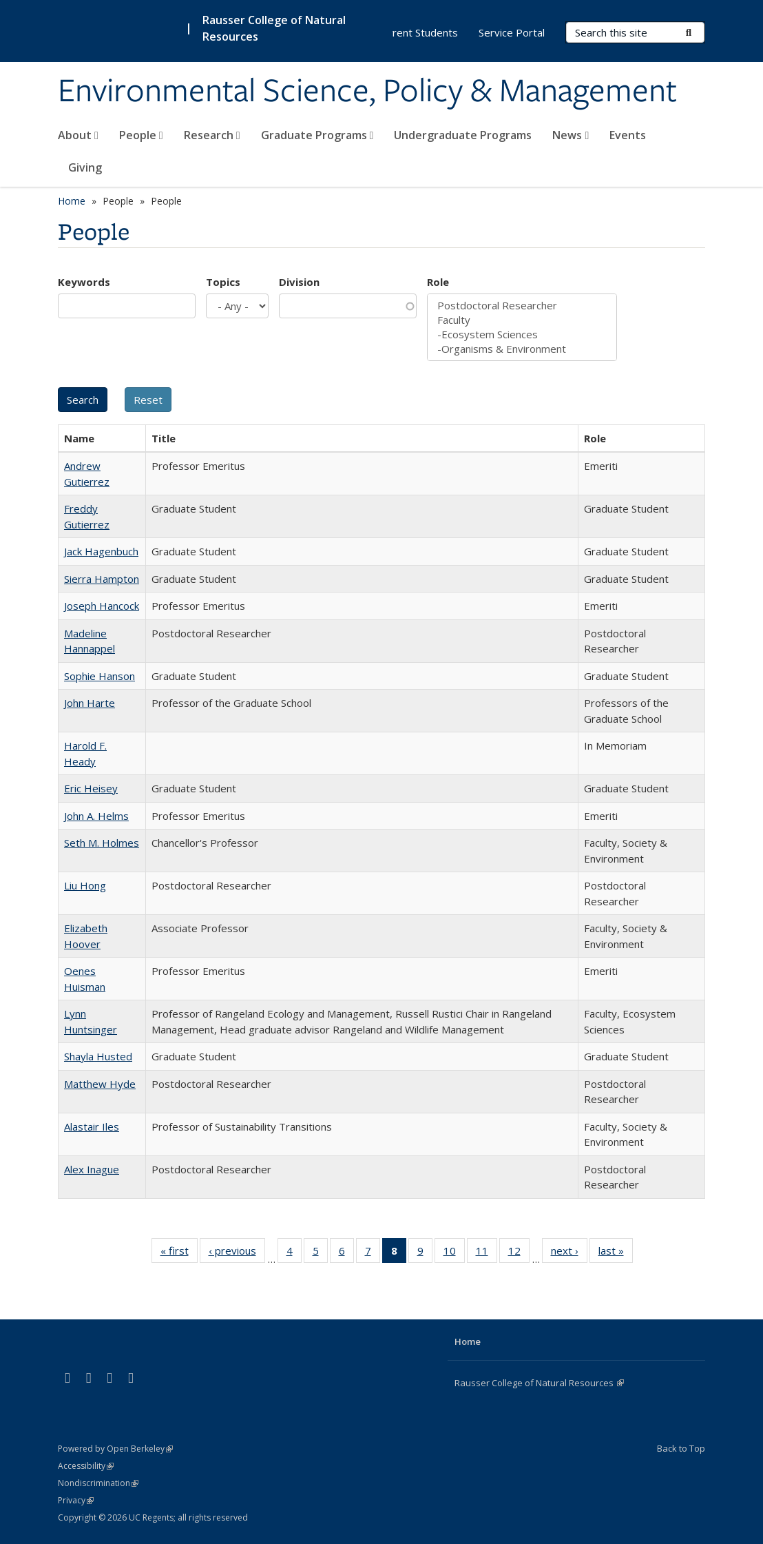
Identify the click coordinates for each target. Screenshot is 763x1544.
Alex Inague (91, 1169)
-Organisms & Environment (522, 349)
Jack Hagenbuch (101, 551)
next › (569, 1253)
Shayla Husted (98, 1056)
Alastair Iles (91, 1126)
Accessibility (86, 1466)
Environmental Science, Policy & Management (367, 91)
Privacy (76, 1500)
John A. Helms (96, 816)
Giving (85, 167)
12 (519, 1253)
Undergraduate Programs (463, 135)
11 (486, 1253)
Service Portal (512, 32)
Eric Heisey (91, 788)
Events (627, 135)
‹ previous (237, 1253)
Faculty (522, 320)
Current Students (417, 32)
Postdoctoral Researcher (522, 305)
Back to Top (681, 1448)
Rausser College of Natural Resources (539, 1383)
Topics (223, 282)
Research (212, 135)
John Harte (89, 703)
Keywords (84, 282)
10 (454, 1253)
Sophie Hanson (99, 676)
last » (615, 1253)
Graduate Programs (317, 135)
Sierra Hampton (101, 579)
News (570, 135)
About (78, 135)
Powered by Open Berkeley (115, 1448)
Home (71, 200)
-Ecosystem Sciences (522, 334)
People (141, 135)
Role (438, 282)
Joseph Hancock (101, 606)
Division (299, 282)
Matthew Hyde (100, 1084)
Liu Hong (85, 885)
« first (179, 1253)
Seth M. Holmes (101, 843)
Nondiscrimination (98, 1483)
